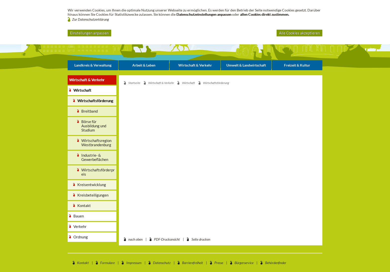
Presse (218, 263)
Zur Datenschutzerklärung (90, 19)
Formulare (107, 263)
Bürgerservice (244, 263)
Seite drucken (201, 239)
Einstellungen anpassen (89, 33)
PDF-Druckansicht (167, 239)
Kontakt (83, 263)
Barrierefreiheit (192, 263)
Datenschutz (162, 263)
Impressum (134, 263)
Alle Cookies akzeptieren (299, 33)
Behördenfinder (275, 263)
